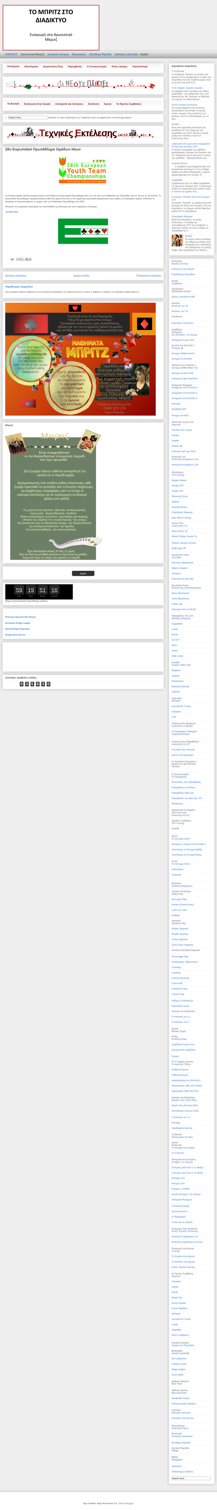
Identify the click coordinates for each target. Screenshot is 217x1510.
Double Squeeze (180, 934)
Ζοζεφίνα (176, 573)
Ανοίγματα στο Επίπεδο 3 (184, 387)
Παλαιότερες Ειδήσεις (182, 1471)
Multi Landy (177, 656)
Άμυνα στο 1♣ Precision (184, 764)
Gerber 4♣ (177, 446)
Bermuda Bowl (179, 1393)
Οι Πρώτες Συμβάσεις (128, 103)
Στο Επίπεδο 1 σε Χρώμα (184, 334)
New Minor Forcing (181, 517)
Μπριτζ (188, 236)
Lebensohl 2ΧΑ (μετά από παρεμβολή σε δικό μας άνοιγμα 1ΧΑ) (191, 145)
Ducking (176, 1122)
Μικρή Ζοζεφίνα (179, 568)
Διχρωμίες (177, 698)
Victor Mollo (178, 1374)
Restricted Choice (181, 1006)
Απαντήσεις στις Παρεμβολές (186, 782)
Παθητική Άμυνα (180, 1075)
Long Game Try (179, 525)
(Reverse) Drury (180, 496)
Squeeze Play (179, 923)
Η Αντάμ (176, 1251)
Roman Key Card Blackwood (186, 587)
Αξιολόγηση (31, 66)
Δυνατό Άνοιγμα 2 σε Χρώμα (186, 1194)
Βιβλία (175, 1457)
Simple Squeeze (180, 928)
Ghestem (176, 711)
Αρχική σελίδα (81, 275)
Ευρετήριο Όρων (180, 1428)
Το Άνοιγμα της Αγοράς (183, 1147)
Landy (175, 629)
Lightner (176, 691)
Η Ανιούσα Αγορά (180, 1206)
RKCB (175, 1292)
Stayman (176, 424)
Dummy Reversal (180, 978)
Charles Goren (179, 1364)
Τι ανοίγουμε (178, 71)
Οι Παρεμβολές (179, 777)
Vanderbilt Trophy (180, 1398)
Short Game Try (180, 531)
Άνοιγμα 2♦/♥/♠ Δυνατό (183, 353)
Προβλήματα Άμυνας (182, 1128)
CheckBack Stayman (182, 512)
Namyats (176, 403)
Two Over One (179, 812)
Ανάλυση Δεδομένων (182, 886)
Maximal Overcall (180, 686)
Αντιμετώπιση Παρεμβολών (185, 741)
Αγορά (175, 1142)
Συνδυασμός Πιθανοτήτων (185, 962)
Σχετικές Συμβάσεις (181, 820)
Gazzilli (175, 828)
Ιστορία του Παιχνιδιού (183, 1345)
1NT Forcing (178, 475)
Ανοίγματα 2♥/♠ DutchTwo (185, 378)
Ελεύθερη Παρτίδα (101, 54)
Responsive (178, 681)
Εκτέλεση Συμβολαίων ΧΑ (185, 1236)
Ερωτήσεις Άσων (180, 585)
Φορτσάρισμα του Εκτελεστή (186, 1080)
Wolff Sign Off (179, 548)
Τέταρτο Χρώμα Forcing (183, 543)
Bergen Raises (179, 480)
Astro (174, 645)
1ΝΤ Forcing (178, 823)
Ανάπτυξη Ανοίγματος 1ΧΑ (185, 459)
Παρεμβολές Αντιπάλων (183, 787)
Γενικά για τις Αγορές (182, 1222)
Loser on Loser (179, 910)
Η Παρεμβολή (178, 1216)
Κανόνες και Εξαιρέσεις (183, 1011)
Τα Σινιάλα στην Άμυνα (183, 1256)
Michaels (176, 701)
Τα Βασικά (13, 103)
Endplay (176, 915)
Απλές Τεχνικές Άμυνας (183, 1267)
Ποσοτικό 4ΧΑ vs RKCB (184, 609)
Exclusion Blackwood (182, 562)
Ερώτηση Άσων (179, 1211)
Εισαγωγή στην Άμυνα (183, 1248)
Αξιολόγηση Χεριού (181, 291)
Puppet (175, 440)
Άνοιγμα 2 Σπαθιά (181, 1189)
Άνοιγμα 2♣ (177, 348)
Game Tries (177, 523)
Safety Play (177, 894)
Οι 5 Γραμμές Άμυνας (182, 1061)
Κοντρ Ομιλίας (179, 1303)
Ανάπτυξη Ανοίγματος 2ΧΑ (185, 464)
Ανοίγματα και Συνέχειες (69, 103)
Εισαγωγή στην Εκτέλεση (184, 1228)
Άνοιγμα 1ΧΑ (178, 1178)
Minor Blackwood (180, 593)
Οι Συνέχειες (178, 1153)
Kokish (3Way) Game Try (184, 536)
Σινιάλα (175, 1056)
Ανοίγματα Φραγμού (182, 385)
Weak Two (177, 1297)
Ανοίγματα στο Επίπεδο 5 (184, 398)
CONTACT (12, 54)
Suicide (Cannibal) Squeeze (186, 950)
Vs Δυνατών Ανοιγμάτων (184, 761)
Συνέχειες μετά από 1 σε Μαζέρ (187, 1167)
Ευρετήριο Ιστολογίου (182, 323)
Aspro (175, 650)
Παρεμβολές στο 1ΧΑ (182, 615)
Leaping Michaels (180, 734)
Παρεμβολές (75, 66)
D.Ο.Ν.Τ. (176, 639)
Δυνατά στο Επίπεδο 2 (183, 345)
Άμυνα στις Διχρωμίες (182, 755)
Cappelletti (177, 180)
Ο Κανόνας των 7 (180, 1022)
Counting (176, 967)
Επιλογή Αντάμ (179, 1039)
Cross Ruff (177, 983)
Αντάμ (175, 1036)
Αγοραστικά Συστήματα (183, 810)
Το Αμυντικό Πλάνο (181, 1064)
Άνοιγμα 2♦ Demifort (182, 358)
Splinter (175, 501)
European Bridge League (17, 623)
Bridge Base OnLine (15, 635)
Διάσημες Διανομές (127, 54)
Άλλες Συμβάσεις (180, 1335)
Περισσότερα (140, 66)
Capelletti (176, 1329)
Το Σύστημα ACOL (181, 864)
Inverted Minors (179, 163)
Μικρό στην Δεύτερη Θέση (185, 1105)
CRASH (176, 766)
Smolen (175, 124)
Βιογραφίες (79, 54)
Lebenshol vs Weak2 (182, 726)
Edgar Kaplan (178, 1369)
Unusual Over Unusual (183, 749)
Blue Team (177, 1383)
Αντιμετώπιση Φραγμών (184, 723)
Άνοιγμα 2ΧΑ (178, 1183)
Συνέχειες (176, 874)
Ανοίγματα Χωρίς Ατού (183, 340)
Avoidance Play (179, 988)
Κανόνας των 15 (180, 311)
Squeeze (176, 920)
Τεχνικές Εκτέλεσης (181, 891)
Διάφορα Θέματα (180, 1381)
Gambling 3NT (179, 409)
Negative (176, 670)
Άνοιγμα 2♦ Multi (180, 415)
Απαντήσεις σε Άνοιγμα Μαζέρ (187, 849)
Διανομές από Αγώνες (183, 1418)
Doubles (176, 662)
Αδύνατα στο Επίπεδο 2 (184, 365)
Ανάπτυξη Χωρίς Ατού (183, 422)
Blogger (129, 1503)
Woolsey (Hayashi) (181, 618)
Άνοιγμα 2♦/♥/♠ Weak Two (185, 367)
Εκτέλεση (93, 103)
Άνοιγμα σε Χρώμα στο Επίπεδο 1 (189, 844)
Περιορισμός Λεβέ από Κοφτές (187, 1085)
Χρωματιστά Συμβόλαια (183, 1049)
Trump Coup (178, 994)
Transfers (176, 1281)
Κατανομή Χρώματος (182, 1436)
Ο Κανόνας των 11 (181, 1016)
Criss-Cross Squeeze (182, 944)
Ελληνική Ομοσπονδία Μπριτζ (20, 617)
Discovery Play (179, 899)
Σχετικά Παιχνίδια (180, 1448)
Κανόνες (176, 303)
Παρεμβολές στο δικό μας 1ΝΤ (187, 798)
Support (176, 675)
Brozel (175, 634)
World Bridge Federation (17, 629)
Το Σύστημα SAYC (181, 838)
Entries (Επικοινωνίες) (183, 904)
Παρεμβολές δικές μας (183, 793)
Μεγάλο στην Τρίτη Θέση (184, 1100)
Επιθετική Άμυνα (180, 1069)
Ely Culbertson (179, 1358)
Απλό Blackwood (180, 598)
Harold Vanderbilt (180, 1353)
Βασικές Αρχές (179, 1031)
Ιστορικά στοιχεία (58, 54)
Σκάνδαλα (177, 1466)
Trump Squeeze (180, 939)
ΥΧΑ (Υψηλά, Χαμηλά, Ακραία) (187, 88)
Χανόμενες (177, 316)
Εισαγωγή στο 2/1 (181, 815)
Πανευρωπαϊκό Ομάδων (184, 1403)
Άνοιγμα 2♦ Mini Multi (182, 373)
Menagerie (177, 1459)
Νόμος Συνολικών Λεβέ (183, 296)
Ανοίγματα (13, 66)
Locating (176, 972)
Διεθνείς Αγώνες (180, 1390)
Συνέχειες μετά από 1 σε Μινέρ (187, 1173)
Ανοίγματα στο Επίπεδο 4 (184, 393)
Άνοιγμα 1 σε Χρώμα (182, 1162)
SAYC (175, 836)
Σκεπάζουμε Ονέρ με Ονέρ (185, 1110)
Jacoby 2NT (178, 485)
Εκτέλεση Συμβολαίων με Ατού (187, 1242)
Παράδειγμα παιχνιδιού (19, 286)
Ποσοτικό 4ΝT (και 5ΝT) (184, 451)
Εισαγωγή (177, 1145)
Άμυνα (107, 103)
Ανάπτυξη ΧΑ (178, 456)
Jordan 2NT (178, 491)
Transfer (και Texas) (182, 430)
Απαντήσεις (177, 869)
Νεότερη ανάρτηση (15, 275)
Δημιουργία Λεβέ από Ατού (185, 1091)
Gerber (175, 1287)
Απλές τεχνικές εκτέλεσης (184, 104)
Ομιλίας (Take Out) (181, 665)
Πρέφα (175, 1450)
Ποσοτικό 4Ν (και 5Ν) (182, 579)
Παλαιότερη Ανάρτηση (148, 275)
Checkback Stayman (182, 216)
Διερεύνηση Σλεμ (53, 66)
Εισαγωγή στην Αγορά (37, 103)
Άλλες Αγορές (120, 66)
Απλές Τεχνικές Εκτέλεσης (185, 1231)
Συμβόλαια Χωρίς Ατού (183, 1044)
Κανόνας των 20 (180, 306)
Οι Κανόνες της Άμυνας (183, 1261)
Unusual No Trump (181, 706)
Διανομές (176, 1410)
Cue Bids (176, 557)
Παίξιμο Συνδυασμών (182, 1000)
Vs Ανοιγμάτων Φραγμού (184, 731)
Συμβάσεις (177, 283)
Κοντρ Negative (179, 1308)
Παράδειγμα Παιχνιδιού (183, 274)
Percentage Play (180, 956)
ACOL (175, 861)
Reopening (177, 803)
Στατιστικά (177, 1433)
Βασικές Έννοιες (180, 263)
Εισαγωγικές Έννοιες (182, 1137)
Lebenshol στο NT (181, 744)
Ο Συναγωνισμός (97, 66)
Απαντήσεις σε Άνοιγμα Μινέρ (187, 854)
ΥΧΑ (174, 717)
